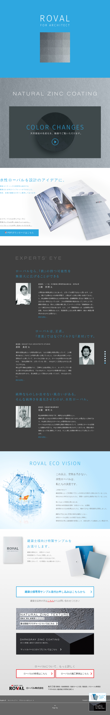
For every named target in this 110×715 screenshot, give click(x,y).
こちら (50, 601)
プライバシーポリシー (25, 700)
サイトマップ (12, 700)
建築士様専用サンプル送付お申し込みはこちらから (55, 591)
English (2, 700)
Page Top (55, 708)
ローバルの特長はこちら (35, 673)
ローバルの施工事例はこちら (75, 673)
